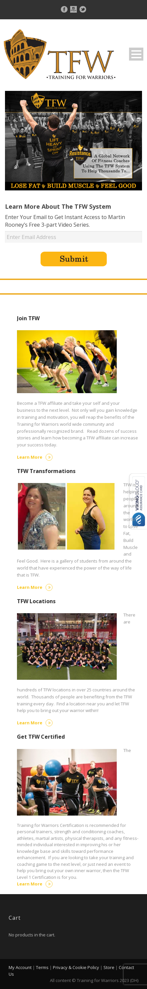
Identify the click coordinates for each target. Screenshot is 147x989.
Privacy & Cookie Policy (76, 967)
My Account (20, 967)
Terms (42, 967)
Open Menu (136, 54)
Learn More (35, 457)
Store (108, 967)
